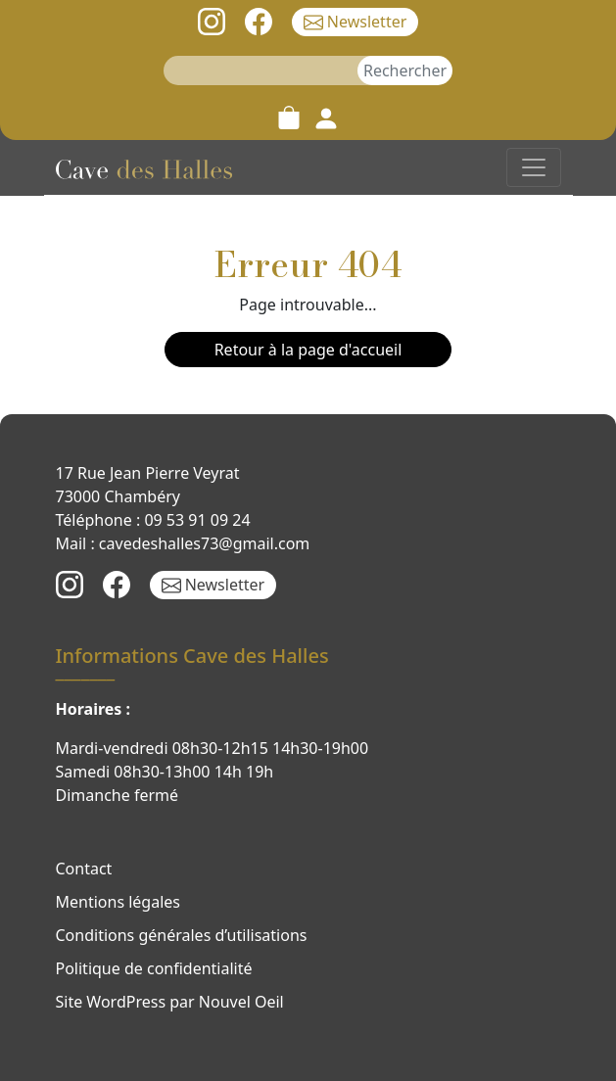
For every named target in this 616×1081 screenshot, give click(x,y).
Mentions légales (118, 902)
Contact (84, 868)
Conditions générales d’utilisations (182, 935)
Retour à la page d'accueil (308, 349)
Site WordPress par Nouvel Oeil (170, 1001)
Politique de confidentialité (154, 968)
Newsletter (355, 21)
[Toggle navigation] (533, 167)
